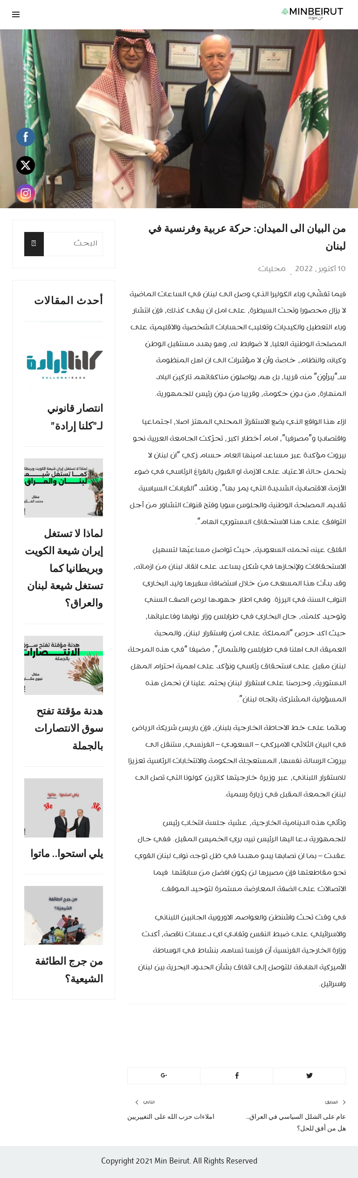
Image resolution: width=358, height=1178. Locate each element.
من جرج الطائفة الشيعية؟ (69, 970)
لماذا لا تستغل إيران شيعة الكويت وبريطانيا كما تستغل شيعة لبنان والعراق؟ (64, 568)
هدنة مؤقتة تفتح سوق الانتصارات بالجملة (68, 728)
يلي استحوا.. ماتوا (66, 853)
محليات (272, 269)
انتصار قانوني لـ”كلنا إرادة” (75, 417)
